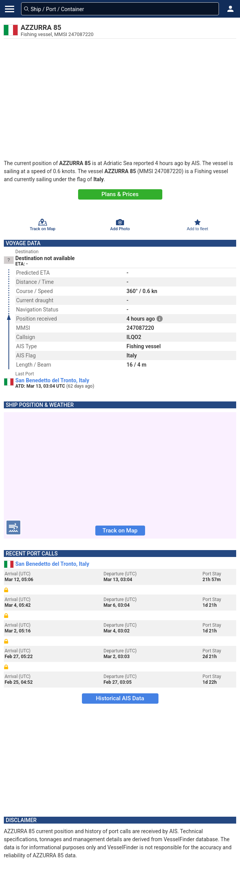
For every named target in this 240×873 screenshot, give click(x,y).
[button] (230, 9)
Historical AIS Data (120, 698)
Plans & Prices (120, 194)
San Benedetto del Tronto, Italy (52, 380)
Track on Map (120, 530)
